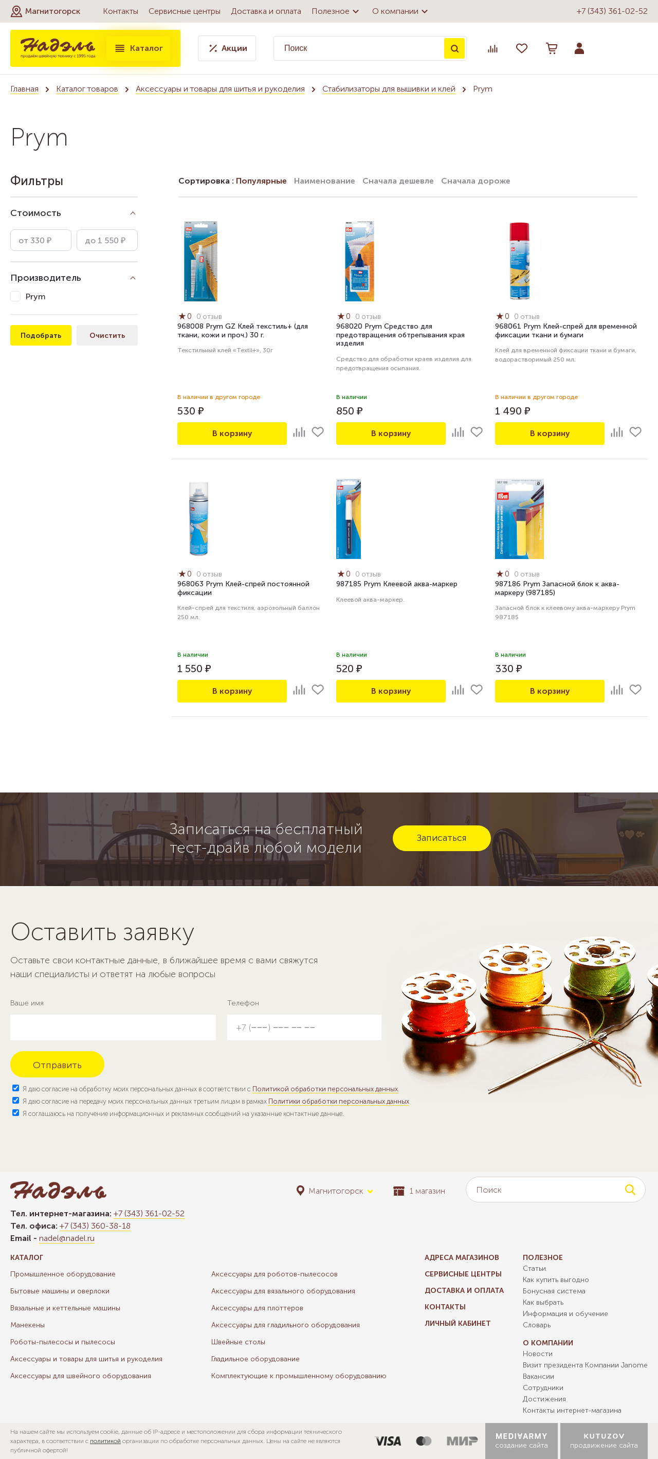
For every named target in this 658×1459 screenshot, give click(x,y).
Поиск (454, 48)
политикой (105, 1441)
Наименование (324, 181)
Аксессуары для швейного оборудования (80, 1376)
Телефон (243, 1003)
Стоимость (35, 213)
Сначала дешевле (398, 181)
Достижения (544, 1399)
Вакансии (538, 1376)
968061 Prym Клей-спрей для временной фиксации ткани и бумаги (566, 331)
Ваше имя (27, 1003)
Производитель (45, 277)
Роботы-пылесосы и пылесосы (62, 1342)
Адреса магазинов (462, 1257)
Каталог (138, 48)
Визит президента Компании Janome (585, 1365)
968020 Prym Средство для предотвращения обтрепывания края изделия (400, 335)
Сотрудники (543, 1387)
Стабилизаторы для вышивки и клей (388, 89)
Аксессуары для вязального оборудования (283, 1291)
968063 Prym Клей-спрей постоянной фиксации (243, 589)
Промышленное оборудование (63, 1274)
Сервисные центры (185, 11)
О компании (401, 11)
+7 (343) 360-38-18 (95, 1226)
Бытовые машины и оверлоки (59, 1291)
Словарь (537, 1325)
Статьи (534, 1268)
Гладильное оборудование (255, 1359)
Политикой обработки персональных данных (325, 1089)
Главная (24, 89)
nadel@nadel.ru (67, 1238)
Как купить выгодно (556, 1279)
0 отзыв (210, 317)
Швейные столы (238, 1342)
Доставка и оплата (266, 11)
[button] (45, 11)
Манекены (27, 1325)
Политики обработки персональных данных (338, 1101)
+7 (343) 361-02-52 (612, 11)
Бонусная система (554, 1291)
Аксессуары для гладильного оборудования (285, 1325)
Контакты (120, 11)
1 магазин (419, 1191)
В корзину (232, 433)
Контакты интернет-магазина (572, 1410)
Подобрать (41, 335)
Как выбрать (543, 1302)
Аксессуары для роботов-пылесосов (274, 1274)
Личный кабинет (458, 1323)
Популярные (261, 181)
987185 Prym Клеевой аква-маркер (397, 584)
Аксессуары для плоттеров (257, 1308)
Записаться (442, 837)
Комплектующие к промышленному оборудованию (299, 1376)
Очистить (107, 335)
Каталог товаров (87, 89)
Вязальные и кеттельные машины (65, 1308)
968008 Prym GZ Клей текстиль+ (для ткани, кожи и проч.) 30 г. (242, 331)
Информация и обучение (565, 1313)
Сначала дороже (475, 181)
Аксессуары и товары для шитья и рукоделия (220, 89)
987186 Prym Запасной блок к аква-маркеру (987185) (557, 589)
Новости (538, 1353)
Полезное (337, 11)
